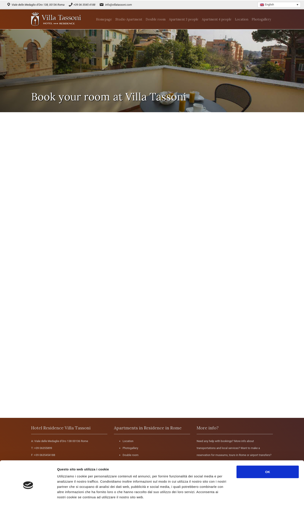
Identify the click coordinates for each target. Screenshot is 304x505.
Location (128, 441)
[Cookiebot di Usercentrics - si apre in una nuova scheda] (28, 496)
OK (267, 453)
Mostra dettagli (231, 496)
